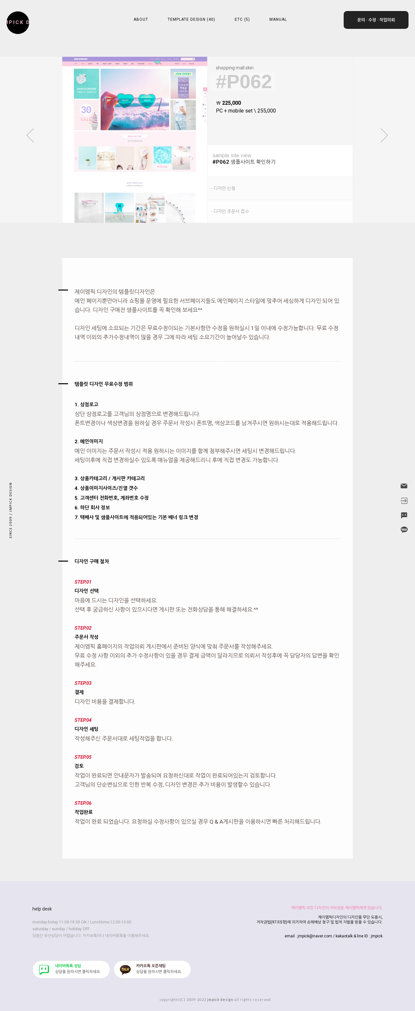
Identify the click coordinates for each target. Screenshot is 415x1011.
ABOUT (141, 19)
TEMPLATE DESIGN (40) (191, 19)
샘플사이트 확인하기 (282, 158)
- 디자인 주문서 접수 (230, 211)
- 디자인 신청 (223, 188)
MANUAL (278, 19)
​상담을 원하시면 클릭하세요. (78, 969)
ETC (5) (242, 19)
